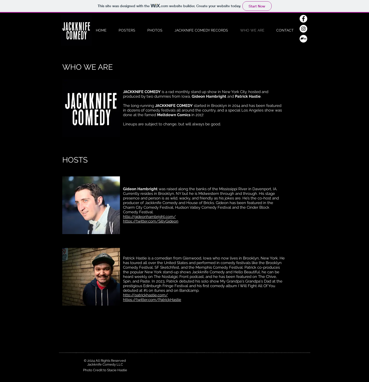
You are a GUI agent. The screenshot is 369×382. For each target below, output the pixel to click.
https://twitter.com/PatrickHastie (152, 299)
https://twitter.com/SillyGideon (150, 221)
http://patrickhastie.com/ (145, 295)
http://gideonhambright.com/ (149, 216)
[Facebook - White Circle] (303, 19)
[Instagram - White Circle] (303, 29)
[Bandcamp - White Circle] (303, 39)
